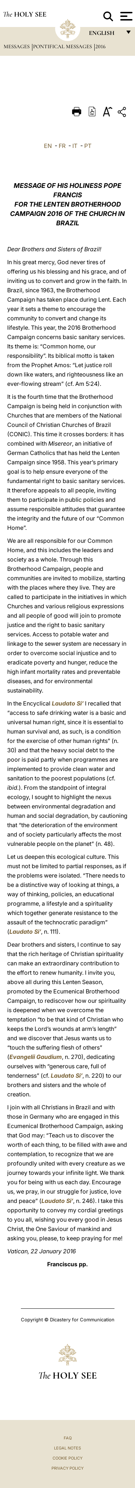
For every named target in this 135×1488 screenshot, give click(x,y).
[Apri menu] (125, 16)
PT (87, 145)
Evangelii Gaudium (35, 1056)
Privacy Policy (67, 1468)
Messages (17, 46)
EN (48, 145)
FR (62, 145)
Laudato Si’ (68, 703)
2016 (100, 46)
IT (74, 145)
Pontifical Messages (63, 46)
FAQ (68, 1437)
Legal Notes (67, 1448)
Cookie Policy (67, 1458)
